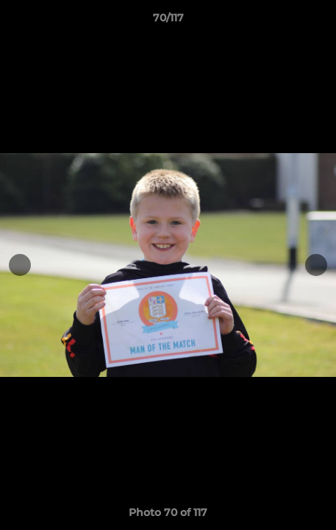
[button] (318, 21)
